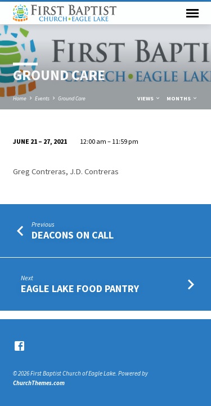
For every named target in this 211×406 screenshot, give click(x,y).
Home (19, 98)
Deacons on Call (73, 234)
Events (42, 98)
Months (182, 98)
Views (149, 98)
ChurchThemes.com (39, 383)
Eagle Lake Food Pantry (80, 288)
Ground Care (72, 98)
